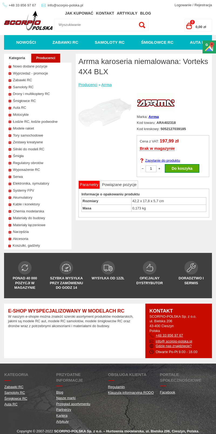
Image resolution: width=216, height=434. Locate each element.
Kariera (61, 415)
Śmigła (18, 156)
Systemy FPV (23, 190)
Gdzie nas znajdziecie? (174, 346)
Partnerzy (63, 410)
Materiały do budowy (29, 218)
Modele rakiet (23, 128)
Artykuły (127, 13)
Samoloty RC (110, 42)
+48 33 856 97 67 (22, 5)
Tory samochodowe (28, 135)
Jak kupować (79, 13)
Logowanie (182, 5)
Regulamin (116, 387)
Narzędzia (21, 232)
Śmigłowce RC (157, 42)
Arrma (106, 85)
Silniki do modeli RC (28, 149)
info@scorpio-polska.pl (65, 5)
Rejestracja (203, 5)
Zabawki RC (65, 42)
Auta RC (199, 42)
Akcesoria (20, 239)
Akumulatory (22, 197)
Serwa (18, 177)
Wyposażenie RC (26, 170)
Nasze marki (66, 398)
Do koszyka (182, 168)
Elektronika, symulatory (31, 183)
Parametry (89, 184)
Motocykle (21, 115)
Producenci (45, 58)
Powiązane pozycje (119, 184)
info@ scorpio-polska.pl (174, 341)
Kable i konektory (26, 204)
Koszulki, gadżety (26, 245)
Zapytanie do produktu (162, 160)
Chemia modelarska (28, 211)
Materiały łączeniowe (29, 225)
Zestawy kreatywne (28, 142)
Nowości (26, 42)
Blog (145, 13)
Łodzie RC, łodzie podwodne (35, 122)
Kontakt (105, 13)
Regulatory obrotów (28, 163)
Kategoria (17, 58)
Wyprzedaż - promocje (30, 73)
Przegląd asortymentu (73, 404)
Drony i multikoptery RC (31, 94)
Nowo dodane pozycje (30, 66)
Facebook (167, 392)
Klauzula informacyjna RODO (131, 393)
